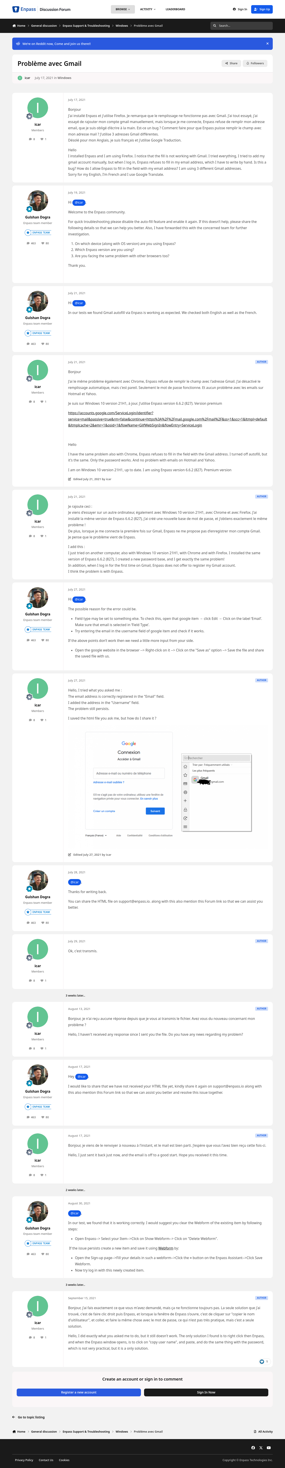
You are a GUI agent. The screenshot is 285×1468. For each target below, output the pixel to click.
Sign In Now (206, 1392)
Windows (64, 78)
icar (27, 78)
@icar (79, 202)
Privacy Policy (24, 1460)
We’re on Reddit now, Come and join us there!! (53, 44)
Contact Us (46, 1460)
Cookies (64, 1460)
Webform (165, 1248)
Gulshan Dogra (37, 217)
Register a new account (78, 1392)
